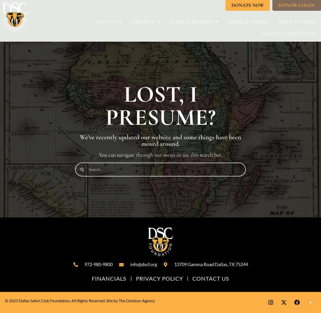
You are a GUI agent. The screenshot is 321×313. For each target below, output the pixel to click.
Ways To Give (297, 22)
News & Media (248, 22)
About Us (108, 22)
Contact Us (210, 278)
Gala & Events (194, 22)
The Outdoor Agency (137, 300)
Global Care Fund (289, 33)
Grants (146, 22)
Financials (110, 278)
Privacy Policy (159, 278)
